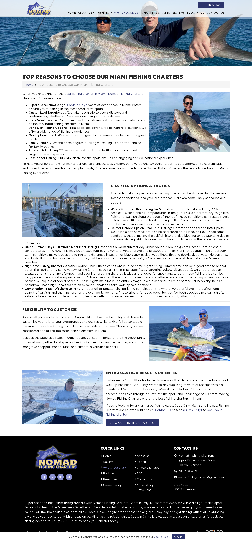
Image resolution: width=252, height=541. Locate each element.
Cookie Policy (162, 536)
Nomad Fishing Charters (125, 93)
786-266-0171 (192, 410)
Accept (178, 536)
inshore (195, 505)
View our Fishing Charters (133, 422)
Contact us (163, 410)
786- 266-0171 (68, 524)
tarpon (176, 510)
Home (29, 84)
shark (161, 510)
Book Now (211, 5)
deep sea (179, 505)
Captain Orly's (77, 105)
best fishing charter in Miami (85, 93)
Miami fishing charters (72, 505)
